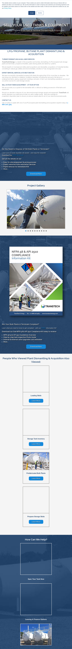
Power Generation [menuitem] (46, 625)
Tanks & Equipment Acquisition (36, 610)
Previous (8, 216)
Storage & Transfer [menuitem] (30, 625)
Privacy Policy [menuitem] (54, 632)
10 (46, 238)
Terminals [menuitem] (37, 625)
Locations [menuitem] (45, 632)
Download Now (36, 182)
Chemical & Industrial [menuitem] (12, 625)
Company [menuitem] (2, 629)
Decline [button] (40, 13)
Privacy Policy (7, 8)
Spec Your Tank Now (36, 549)
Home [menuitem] (15, 632)
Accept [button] (32, 13)
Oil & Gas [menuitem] (21, 625)
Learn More (36, 399)
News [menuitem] (26, 632)
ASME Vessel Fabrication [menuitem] (58, 625)
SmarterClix (42, 645)
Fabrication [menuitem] (3, 625)
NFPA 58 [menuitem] (68, 625)
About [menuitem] (21, 632)
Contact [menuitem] (39, 632)
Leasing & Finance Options (36, 580)
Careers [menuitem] (32, 632)
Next (63, 216)
